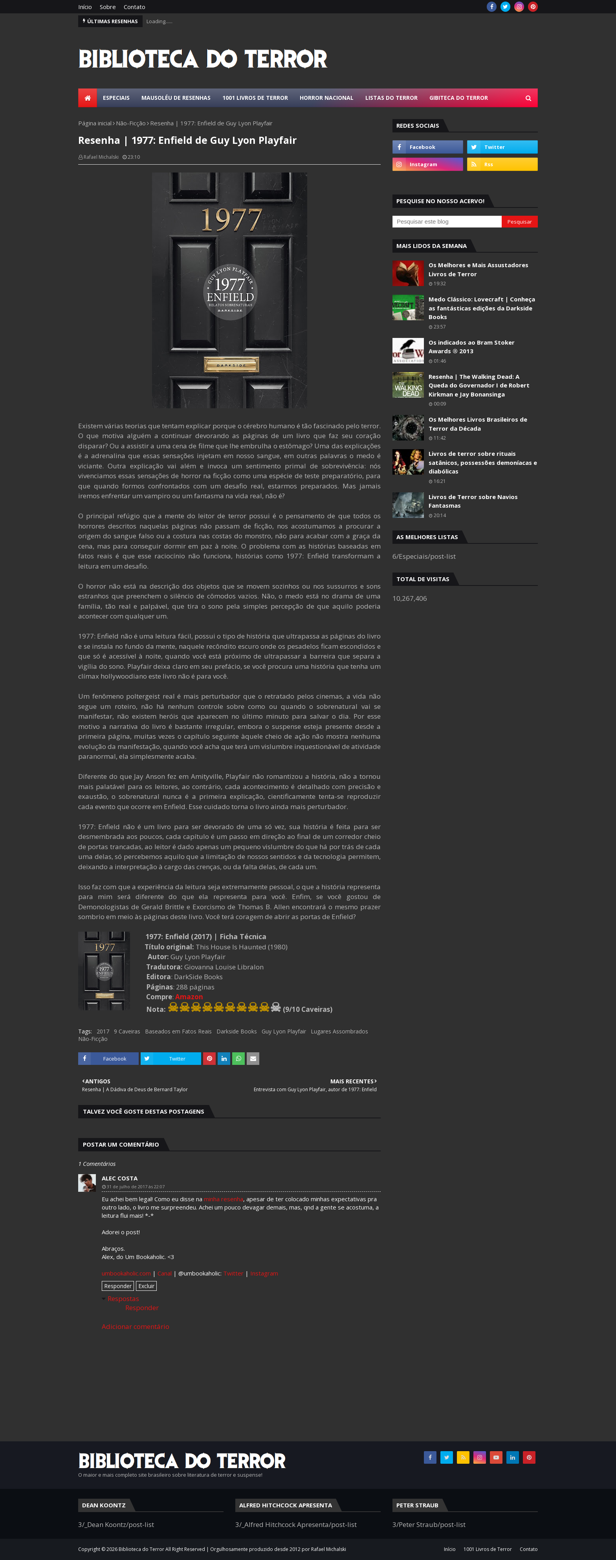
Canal (165, 1273)
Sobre (108, 7)
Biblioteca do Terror (141, 1549)
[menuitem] (87, 97)
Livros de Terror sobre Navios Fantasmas (473, 501)
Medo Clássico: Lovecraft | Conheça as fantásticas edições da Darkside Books (482, 308)
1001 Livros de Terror (488, 1549)
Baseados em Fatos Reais (178, 1031)
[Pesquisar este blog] (447, 222)
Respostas (123, 1298)
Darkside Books (236, 1031)
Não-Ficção (131, 123)
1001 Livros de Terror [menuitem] (255, 97)
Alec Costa (120, 1178)
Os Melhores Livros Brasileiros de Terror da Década (478, 423)
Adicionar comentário (135, 1326)
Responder (118, 1286)
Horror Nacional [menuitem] (327, 97)
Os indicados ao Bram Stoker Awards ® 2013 (472, 346)
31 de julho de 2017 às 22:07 (136, 1186)
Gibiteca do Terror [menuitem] (458, 97)
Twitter (233, 1273)
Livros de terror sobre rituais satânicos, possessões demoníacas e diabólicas (483, 462)
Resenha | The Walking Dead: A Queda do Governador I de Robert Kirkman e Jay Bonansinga (479, 385)
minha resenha (223, 1199)
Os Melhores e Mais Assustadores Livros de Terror (478, 269)
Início (85, 7)
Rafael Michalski (101, 157)
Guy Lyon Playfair (284, 1031)
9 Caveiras (127, 1031)
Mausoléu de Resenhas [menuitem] (176, 97)
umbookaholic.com (126, 1273)
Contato (134, 7)
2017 (103, 1031)
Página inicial (95, 123)
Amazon (189, 996)
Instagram (264, 1273)
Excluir (146, 1286)
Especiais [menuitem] (116, 97)
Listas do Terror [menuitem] (391, 97)
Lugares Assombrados (339, 1031)
